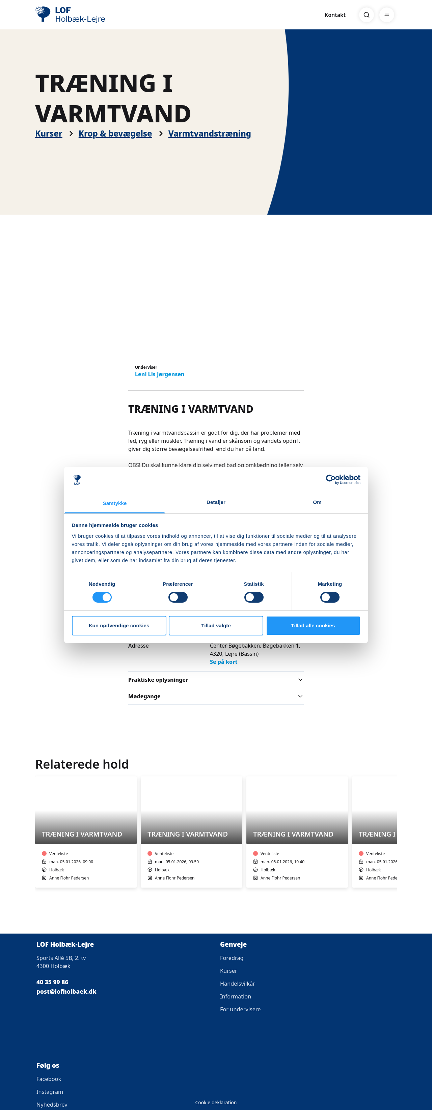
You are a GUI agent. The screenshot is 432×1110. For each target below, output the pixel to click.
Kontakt (335, 15)
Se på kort (224, 662)
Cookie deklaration (216, 1102)
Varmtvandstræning (209, 133)
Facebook (48, 1079)
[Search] (366, 14)
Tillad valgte (216, 625)
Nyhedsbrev (51, 1104)
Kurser (48, 133)
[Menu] (386, 14)
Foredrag (232, 958)
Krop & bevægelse (115, 133)
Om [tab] (317, 502)
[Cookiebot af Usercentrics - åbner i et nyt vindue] (330, 480)
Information (235, 996)
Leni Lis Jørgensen (160, 374)
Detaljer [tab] (216, 502)
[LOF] (84, 15)
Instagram (49, 1091)
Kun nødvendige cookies (119, 625)
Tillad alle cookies (313, 625)
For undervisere (240, 1009)
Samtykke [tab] (115, 503)
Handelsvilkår (237, 983)
